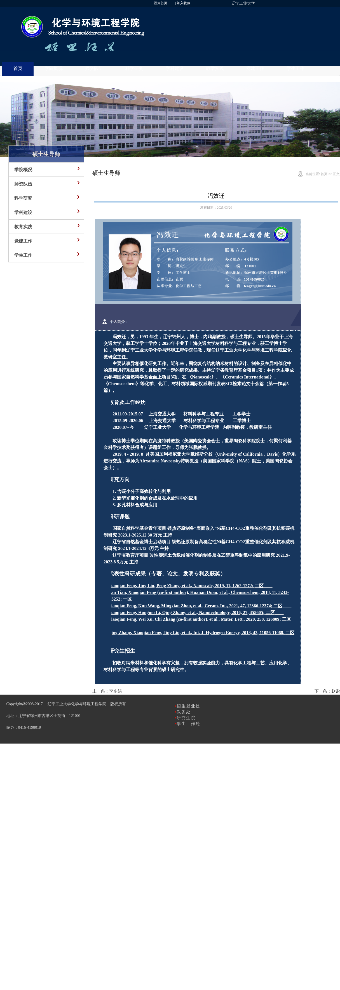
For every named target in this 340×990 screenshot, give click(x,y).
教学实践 (215, 68)
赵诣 (335, 691)
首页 (17, 68)
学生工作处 (188, 723)
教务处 (184, 712)
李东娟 (115, 691)
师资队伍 (94, 68)
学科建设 (175, 68)
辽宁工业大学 (243, 3)
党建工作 (255, 68)
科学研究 (134, 68)
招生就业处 (188, 706)
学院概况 (54, 68)
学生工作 (295, 68)
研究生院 (186, 718)
